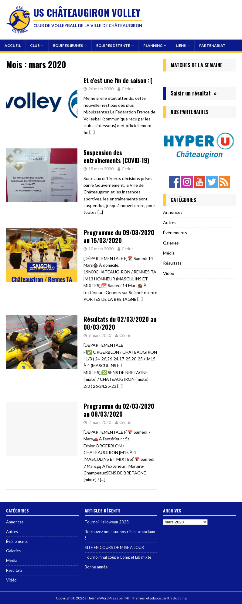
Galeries (171, 242)
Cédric (127, 88)
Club (35, 45)
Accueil (13, 45)
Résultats (172, 263)
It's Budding (176, 598)
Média (169, 252)
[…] (92, 132)
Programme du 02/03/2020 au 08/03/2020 (119, 409)
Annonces (172, 212)
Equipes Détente (113, 45)
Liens (181, 45)
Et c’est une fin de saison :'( (118, 80)
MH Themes (134, 598)
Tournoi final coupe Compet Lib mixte (118, 557)
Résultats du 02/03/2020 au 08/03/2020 (120, 323)
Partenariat (212, 45)
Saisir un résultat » (193, 93)
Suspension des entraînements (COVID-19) (116, 156)
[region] (199, 145)
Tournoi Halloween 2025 (107, 521)
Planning (152, 45)
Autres (169, 222)
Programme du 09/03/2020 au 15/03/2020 (119, 236)
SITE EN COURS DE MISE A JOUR (114, 547)
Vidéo (168, 273)
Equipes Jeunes (68, 45)
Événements (175, 232)
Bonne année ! (97, 566)
